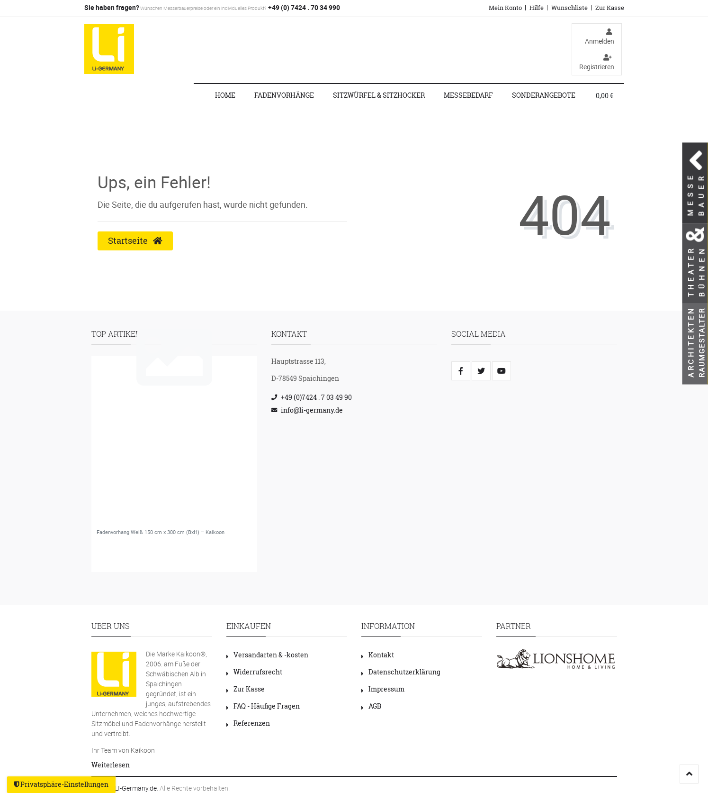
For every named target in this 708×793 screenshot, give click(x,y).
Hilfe (536, 7)
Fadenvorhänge (284, 95)
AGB (371, 705)
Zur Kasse (609, 7)
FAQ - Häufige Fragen (263, 705)
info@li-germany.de (312, 410)
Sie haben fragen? (111, 7)
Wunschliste (569, 7)
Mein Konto (505, 7)
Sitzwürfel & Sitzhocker (379, 95)
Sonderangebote (543, 95)
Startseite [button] (135, 240)
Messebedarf (468, 95)
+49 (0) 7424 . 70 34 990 (303, 7)
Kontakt (377, 654)
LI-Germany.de (136, 788)
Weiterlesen (110, 764)
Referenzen (248, 723)
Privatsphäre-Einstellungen (61, 784)
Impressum (382, 688)
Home (225, 95)
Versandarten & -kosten (267, 654)
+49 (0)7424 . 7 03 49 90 (316, 397)
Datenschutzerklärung (400, 671)
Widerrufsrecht (254, 671)
